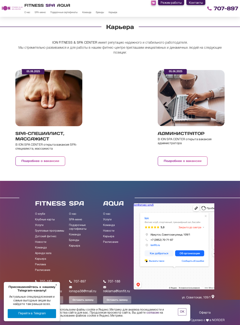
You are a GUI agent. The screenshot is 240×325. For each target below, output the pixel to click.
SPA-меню (40, 12)
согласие (152, 313)
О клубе (40, 214)
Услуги (39, 225)
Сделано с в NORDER (207, 320)
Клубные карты (45, 219)
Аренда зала (43, 253)
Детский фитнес (45, 236)
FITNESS (50, 203)
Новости (40, 242)
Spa (50, 5)
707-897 (226, 8)
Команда (86, 12)
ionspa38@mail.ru (82, 289)
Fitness (34, 5)
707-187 (43, 281)
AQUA (113, 203)
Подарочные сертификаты (64, 12)
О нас (27, 12)
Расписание (42, 270)
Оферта (205, 313)
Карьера (113, 12)
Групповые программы (49, 231)
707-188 (111, 281)
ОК (182, 312)
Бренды (100, 12)
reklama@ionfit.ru (116, 289)
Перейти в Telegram (32, 313)
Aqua (63, 5)
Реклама (40, 264)
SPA (76, 203)
